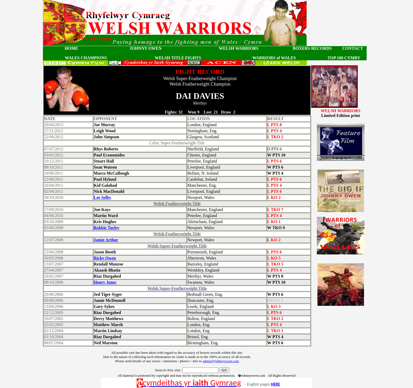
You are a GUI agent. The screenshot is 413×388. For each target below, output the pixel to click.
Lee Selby (102, 197)
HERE (275, 384)
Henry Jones (105, 282)
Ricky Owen (105, 258)
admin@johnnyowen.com (221, 361)
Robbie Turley (106, 227)
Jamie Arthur (106, 240)
